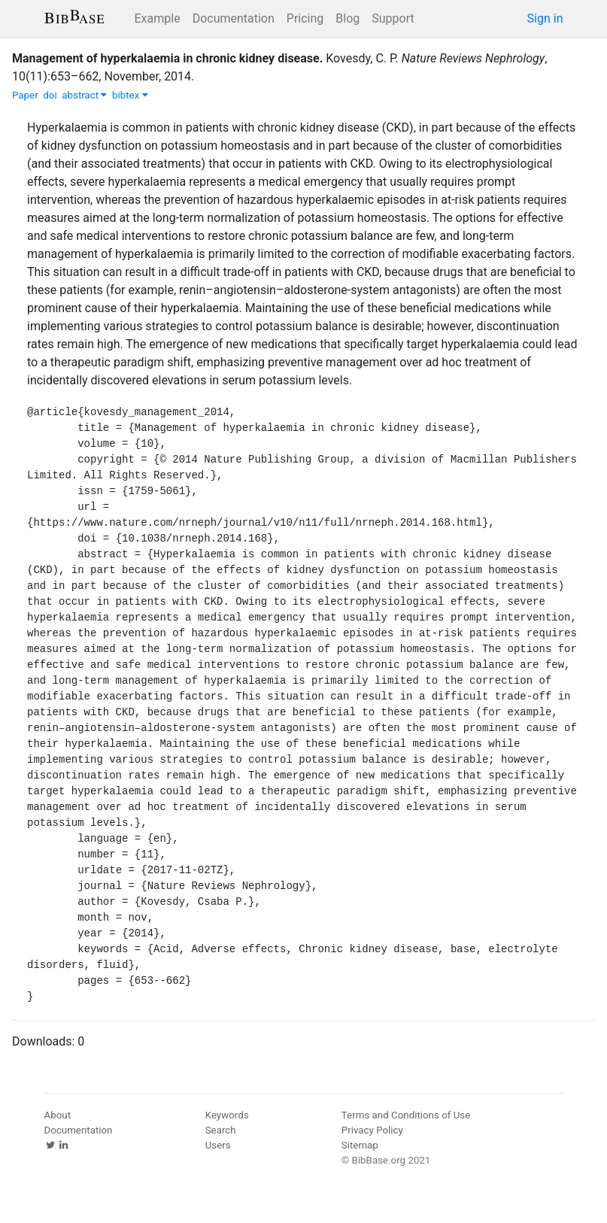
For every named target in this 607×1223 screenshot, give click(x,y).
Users (218, 1145)
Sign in (545, 18)
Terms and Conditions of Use (405, 1115)
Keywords (227, 1115)
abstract (84, 95)
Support (393, 18)
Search (220, 1130)
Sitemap (359, 1145)
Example (158, 18)
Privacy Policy (372, 1130)
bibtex (130, 95)
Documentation (234, 18)
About (57, 1115)
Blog (347, 18)
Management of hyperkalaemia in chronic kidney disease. (167, 58)
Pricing (305, 18)
